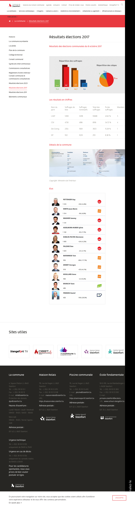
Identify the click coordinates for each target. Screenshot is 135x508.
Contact (64, 5)
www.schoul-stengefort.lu (114, 401)
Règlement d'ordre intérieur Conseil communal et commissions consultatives (19, 76)
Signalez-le (130, 489)
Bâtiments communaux (18, 97)
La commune (12, 11)
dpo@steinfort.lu (15, 401)
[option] (19, 351)
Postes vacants (91, 5)
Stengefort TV (114, 5)
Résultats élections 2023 (18, 83)
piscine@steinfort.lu (83, 392)
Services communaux (27, 11)
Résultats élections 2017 (18, 88)
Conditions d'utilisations (17, 501)
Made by (119, 501)
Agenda (48, 5)
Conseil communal (16, 59)
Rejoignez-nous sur (30, 505)
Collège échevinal (15, 55)
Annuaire (56, 5)
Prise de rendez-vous (76, 5)
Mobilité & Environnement (71, 11)
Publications (12, 17)
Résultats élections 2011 (18, 92)
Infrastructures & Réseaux (112, 11)
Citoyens (40, 11)
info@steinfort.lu (21, 395)
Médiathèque (103, 5)
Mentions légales (14, 505)
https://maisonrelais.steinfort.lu (51, 401)
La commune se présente (18, 41)
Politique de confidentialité (37, 501)
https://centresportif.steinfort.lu (81, 398)
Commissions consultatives (19, 68)
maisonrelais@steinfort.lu (56, 395)
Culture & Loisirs (52, 11)
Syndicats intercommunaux (19, 64)
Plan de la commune (17, 50)
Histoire (12, 37)
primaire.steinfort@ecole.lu (110, 398)
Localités (12, 46)
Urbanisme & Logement (92, 11)
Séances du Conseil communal (33, 5)
